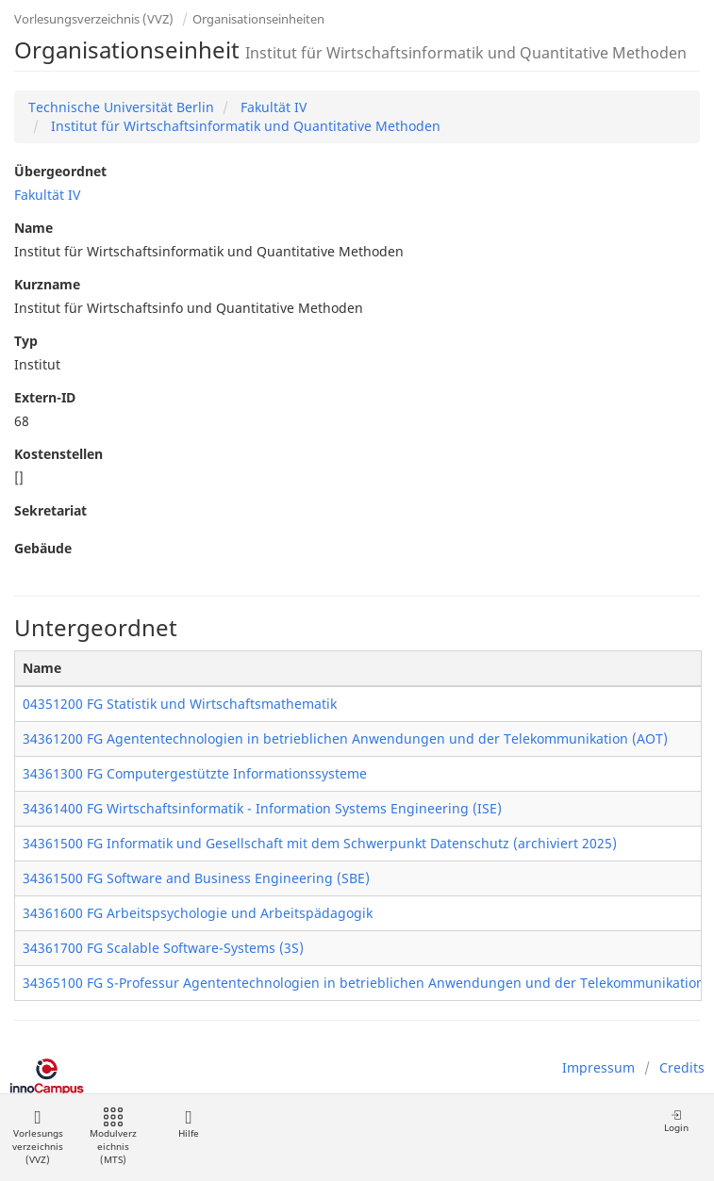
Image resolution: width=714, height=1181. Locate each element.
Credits (682, 1067)
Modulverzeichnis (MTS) (113, 1137)
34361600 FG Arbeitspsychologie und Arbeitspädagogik (198, 913)
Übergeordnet (60, 171)
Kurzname (47, 284)
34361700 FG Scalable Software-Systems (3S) (163, 948)
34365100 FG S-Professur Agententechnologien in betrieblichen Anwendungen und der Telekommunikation (364, 983)
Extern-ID (44, 397)
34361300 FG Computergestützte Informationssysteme (195, 773)
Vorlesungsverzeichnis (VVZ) (94, 18)
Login (676, 1121)
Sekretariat (50, 510)
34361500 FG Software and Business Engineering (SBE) (196, 878)
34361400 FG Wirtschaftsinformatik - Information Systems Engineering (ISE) (262, 808)
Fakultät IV (272, 107)
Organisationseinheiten (258, 18)
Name (33, 228)
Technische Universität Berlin (121, 107)
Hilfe (188, 1124)
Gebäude (43, 548)
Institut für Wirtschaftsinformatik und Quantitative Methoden (243, 126)
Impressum (598, 1067)
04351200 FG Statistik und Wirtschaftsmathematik (180, 704)
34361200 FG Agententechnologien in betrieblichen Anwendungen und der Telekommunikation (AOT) (345, 738)
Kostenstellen (58, 454)
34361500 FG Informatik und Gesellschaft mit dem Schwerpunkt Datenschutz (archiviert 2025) (320, 843)
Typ (26, 341)
